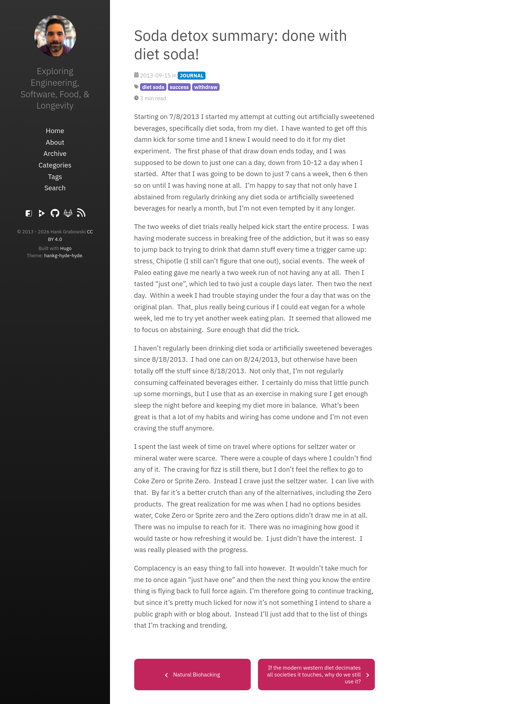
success (179, 87)
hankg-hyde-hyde (63, 255)
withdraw (205, 87)
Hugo (65, 248)
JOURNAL (191, 75)
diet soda (153, 87)
